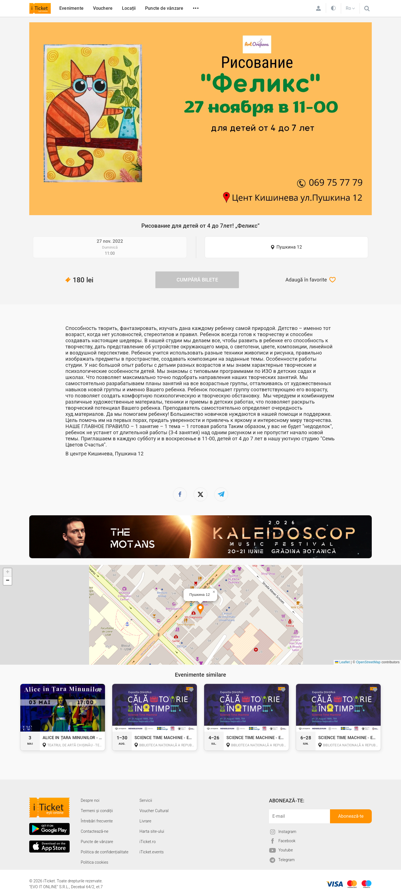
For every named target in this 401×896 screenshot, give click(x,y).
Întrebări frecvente (97, 821)
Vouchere (103, 8)
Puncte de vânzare (164, 8)
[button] (200, 609)
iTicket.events (152, 852)
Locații (129, 8)
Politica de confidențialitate (104, 852)
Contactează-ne (94, 831)
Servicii (146, 800)
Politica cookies (94, 862)
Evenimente (71, 8)
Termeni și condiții (97, 810)
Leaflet (342, 662)
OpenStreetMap (368, 662)
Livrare (145, 821)
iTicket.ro (148, 841)
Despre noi (90, 800)
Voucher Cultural (154, 810)
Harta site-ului (152, 831)
